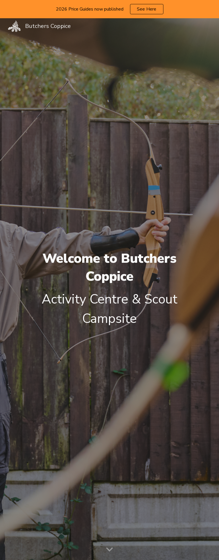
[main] (109, 289)
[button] (109, 550)
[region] (109, 9)
